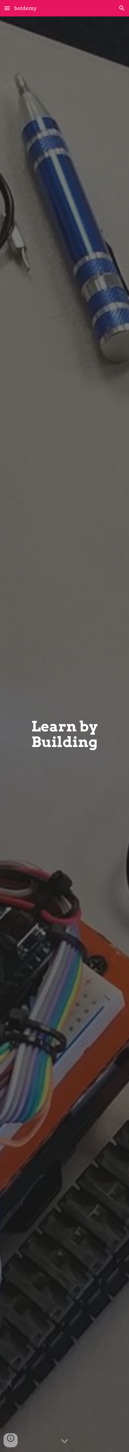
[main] (64, 734)
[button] (7, 8)
